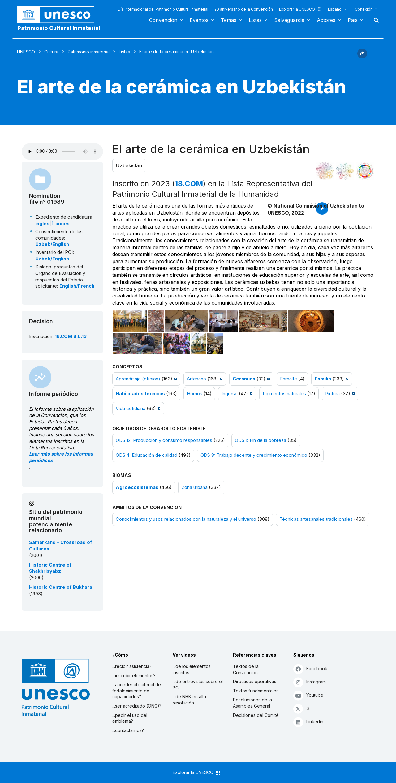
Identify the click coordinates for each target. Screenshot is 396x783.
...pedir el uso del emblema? (129, 718)
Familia (323, 379)
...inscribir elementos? (134, 675)
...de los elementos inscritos (192, 669)
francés (60, 223)
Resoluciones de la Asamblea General (252, 702)
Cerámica (244, 379)
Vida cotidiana (130, 408)
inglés (42, 223)
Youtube (308, 695)
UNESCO (26, 51)
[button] (362, 56)
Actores (326, 20)
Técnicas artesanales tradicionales (316, 519)
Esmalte (288, 379)
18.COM (189, 183)
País (353, 20)
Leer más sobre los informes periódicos (61, 457)
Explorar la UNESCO (300, 9)
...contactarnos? (128, 730)
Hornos (194, 393)
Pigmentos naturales (284, 393)
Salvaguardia (289, 20)
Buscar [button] (374, 20)
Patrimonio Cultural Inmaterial (58, 28)
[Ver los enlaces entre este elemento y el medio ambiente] (345, 171)
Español (335, 9)
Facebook (310, 669)
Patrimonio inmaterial (89, 51)
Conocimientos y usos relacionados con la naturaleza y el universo (186, 519)
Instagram (309, 682)
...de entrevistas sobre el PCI (198, 684)
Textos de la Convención (246, 669)
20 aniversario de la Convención (243, 9)
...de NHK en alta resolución (189, 699)
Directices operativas (254, 681)
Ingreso (230, 393)
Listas (255, 20)
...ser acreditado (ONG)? (136, 705)
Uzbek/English (52, 244)
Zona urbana (195, 487)
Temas (228, 20)
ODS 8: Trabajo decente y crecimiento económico (253, 455)
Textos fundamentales (255, 690)
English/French (76, 286)
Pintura (332, 393)
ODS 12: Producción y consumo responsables (164, 440)
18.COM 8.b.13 (71, 336)
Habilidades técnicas (140, 393)
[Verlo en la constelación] (325, 171)
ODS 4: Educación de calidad (146, 455)
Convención (163, 20)
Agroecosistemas (137, 487)
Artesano (196, 379)
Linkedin (308, 722)
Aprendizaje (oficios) (138, 379)
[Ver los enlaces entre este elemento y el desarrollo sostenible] (365, 171)
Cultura (51, 51)
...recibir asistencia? (132, 666)
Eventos (199, 20)
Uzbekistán (129, 165)
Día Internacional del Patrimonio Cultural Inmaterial (163, 9)
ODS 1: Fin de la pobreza (260, 440)
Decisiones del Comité (256, 715)
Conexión (363, 9)
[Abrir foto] (130, 321)
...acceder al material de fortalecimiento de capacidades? (136, 690)
